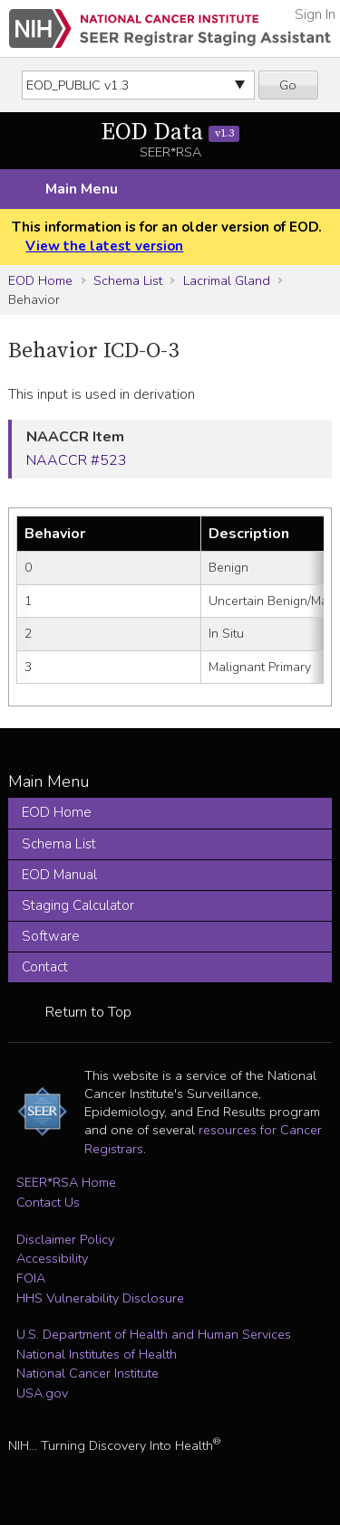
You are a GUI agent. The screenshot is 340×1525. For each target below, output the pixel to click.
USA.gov (42, 1393)
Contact (45, 967)
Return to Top (88, 1012)
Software (51, 936)
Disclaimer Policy (65, 1239)
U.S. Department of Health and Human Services (153, 1334)
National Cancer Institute (87, 1373)
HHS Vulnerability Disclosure (100, 1298)
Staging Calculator (78, 905)
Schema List (127, 280)
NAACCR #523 (76, 460)
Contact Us (48, 1202)
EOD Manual (59, 875)
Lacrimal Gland (226, 280)
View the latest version (104, 246)
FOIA (30, 1278)
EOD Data (170, 132)
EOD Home (40, 280)
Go (287, 85)
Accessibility (52, 1258)
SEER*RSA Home (66, 1182)
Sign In (315, 14)
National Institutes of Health (96, 1354)
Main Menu (81, 189)
